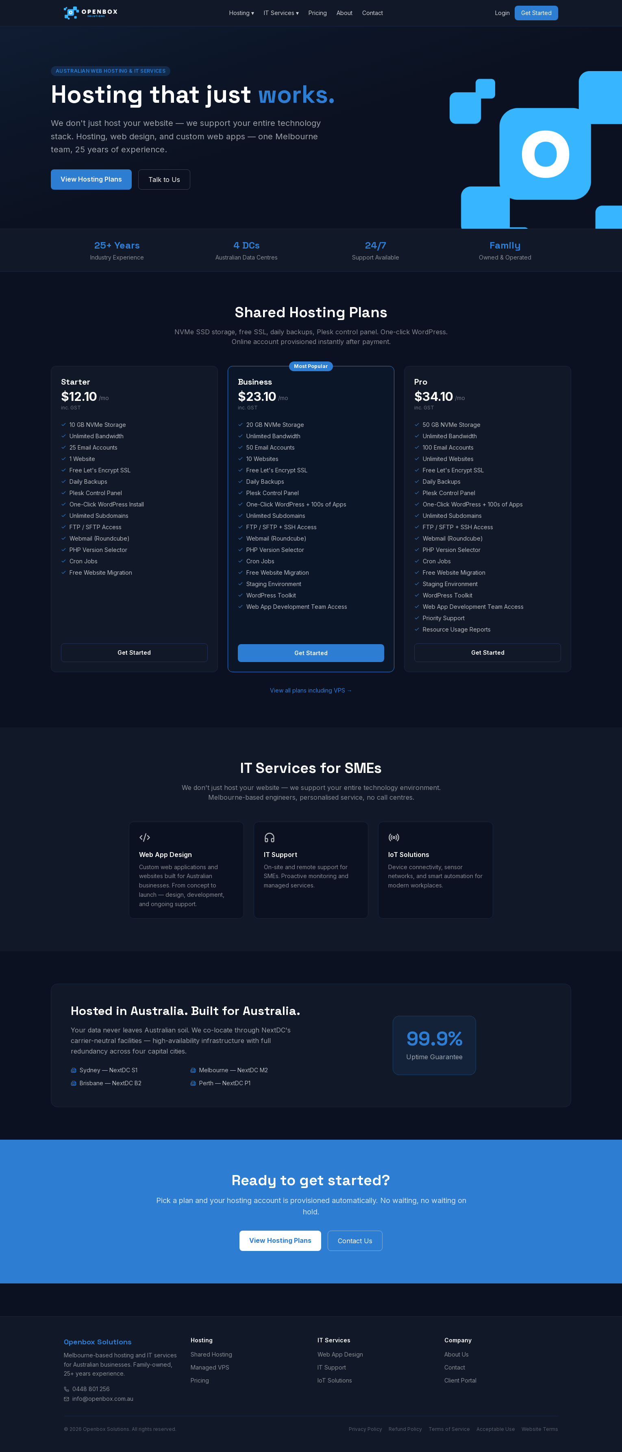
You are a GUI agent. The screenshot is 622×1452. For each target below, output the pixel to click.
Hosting (241, 13)
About (344, 12)
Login (502, 12)
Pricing (318, 12)
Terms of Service (449, 1429)
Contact (372, 12)
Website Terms (540, 1429)
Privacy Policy (365, 1429)
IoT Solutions (335, 1380)
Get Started (536, 12)
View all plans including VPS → (311, 690)
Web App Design (340, 1354)
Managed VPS (210, 1367)
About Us (456, 1354)
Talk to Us (164, 179)
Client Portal (460, 1380)
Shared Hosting (211, 1354)
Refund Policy (405, 1429)
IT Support (332, 1367)
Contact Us (355, 1241)
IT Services (281, 13)
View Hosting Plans (91, 179)
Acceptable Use (495, 1429)
